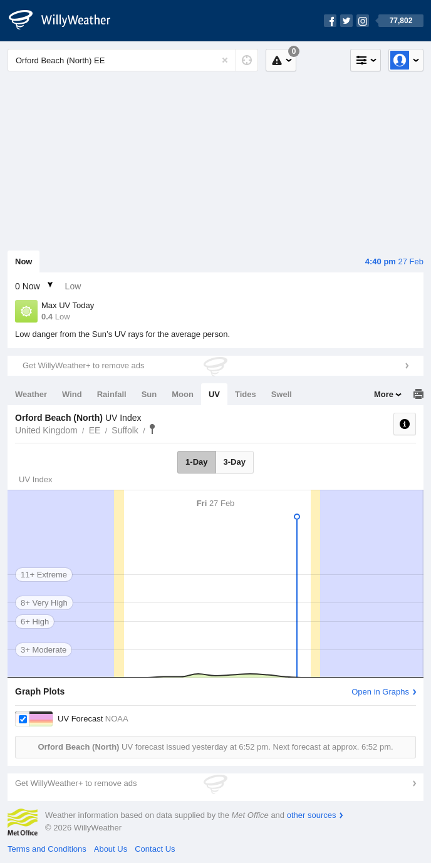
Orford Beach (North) (152, 429)
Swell (281, 394)
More (383, 394)
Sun (149, 394)
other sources (311, 815)
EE (95, 430)
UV (214, 394)
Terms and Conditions (47, 849)
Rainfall (112, 394)
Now (23, 261)
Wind (72, 394)
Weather (31, 394)
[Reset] (225, 60)
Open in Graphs (380, 691)
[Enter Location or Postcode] (133, 60)
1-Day (196, 462)
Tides (245, 394)
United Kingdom (46, 430)
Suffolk (125, 430)
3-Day (235, 462)
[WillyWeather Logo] (66, 21)
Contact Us (155, 849)
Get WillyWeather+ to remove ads (83, 365)
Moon (183, 394)
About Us (110, 849)
